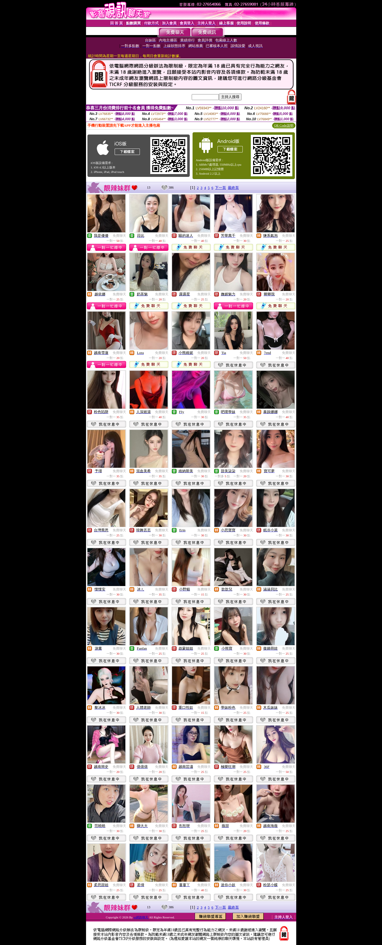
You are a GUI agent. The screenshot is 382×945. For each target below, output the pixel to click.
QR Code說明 (283, 126)
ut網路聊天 (141, 917)
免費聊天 (119, 236)
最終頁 (233, 188)
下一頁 (220, 188)
